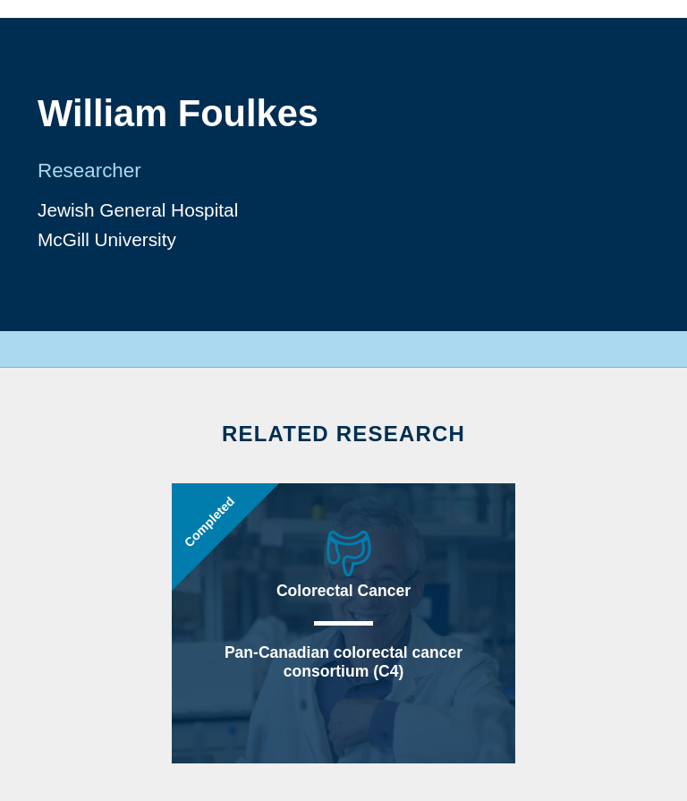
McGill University (107, 239)
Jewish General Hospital (138, 210)
